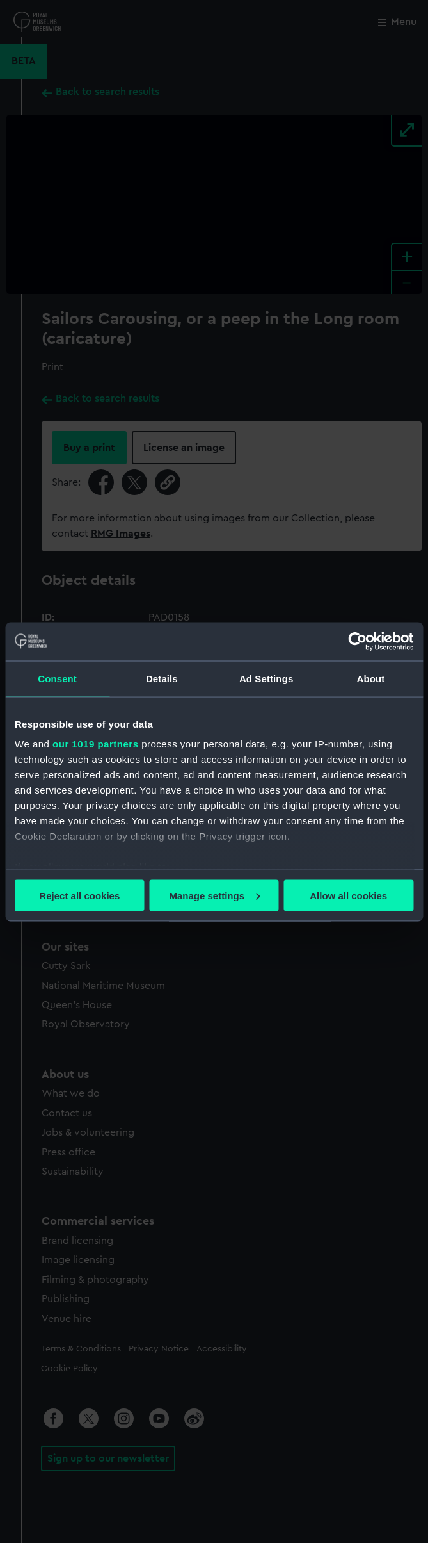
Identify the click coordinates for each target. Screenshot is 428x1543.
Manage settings (214, 895)
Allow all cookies (348, 895)
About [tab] (370, 678)
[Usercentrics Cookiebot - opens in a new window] (357, 641)
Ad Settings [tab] (266, 678)
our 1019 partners (95, 744)
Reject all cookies (79, 895)
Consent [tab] (57, 678)
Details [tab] (162, 678)
